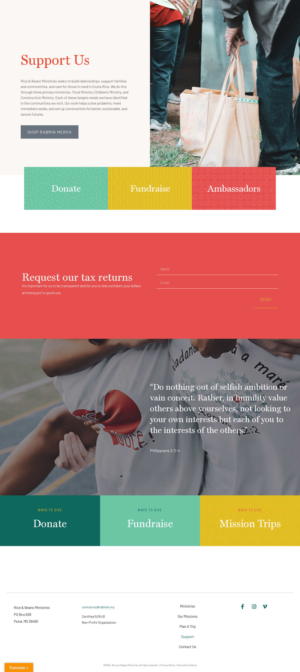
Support (187, 636)
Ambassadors (234, 188)
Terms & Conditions (187, 665)
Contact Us (187, 646)
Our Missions (187, 616)
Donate (66, 188)
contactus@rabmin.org (98, 607)
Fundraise (150, 188)
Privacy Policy (167, 665)
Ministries (187, 606)
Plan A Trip (187, 626)
